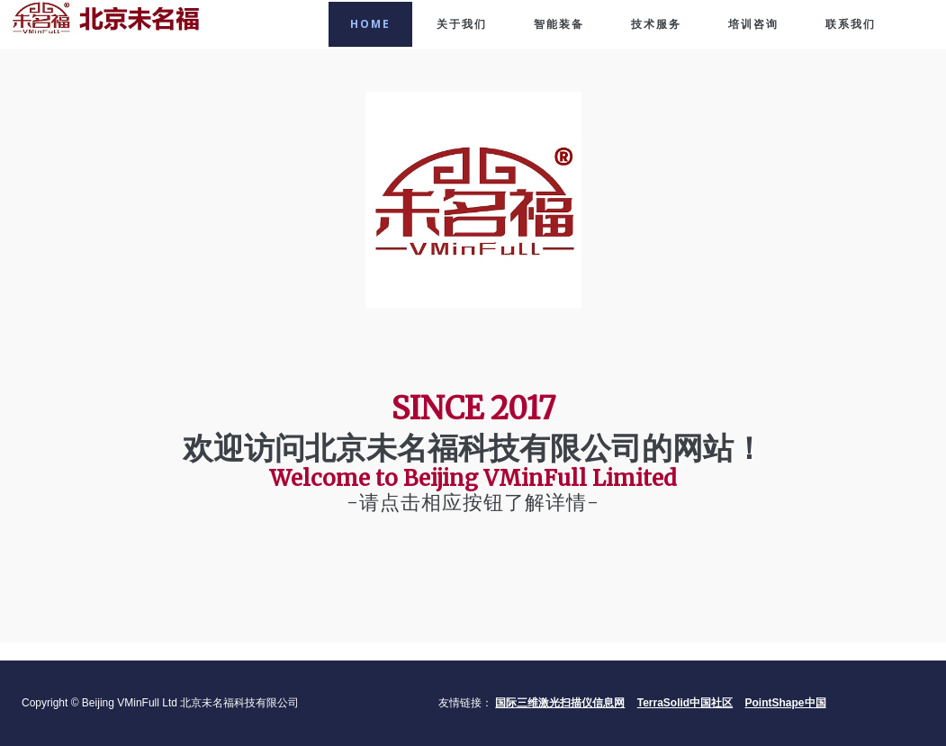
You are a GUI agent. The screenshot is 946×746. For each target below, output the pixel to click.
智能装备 (559, 23)
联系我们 (850, 23)
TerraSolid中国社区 (685, 703)
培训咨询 (753, 23)
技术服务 (656, 23)
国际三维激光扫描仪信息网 (560, 703)
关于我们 (462, 23)
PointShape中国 (785, 703)
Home (370, 23)
